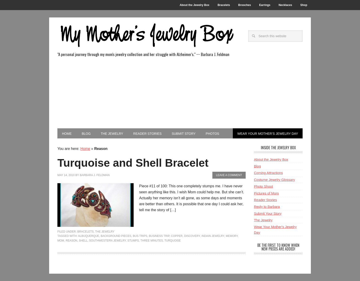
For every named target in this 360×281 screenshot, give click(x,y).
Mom (60, 240)
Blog (257, 166)
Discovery (192, 236)
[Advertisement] (180, 94)
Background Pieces (116, 236)
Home (85, 149)
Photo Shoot (263, 186)
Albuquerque (88, 236)
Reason (71, 240)
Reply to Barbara (267, 206)
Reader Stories (265, 200)
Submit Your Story (267, 213)
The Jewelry (105, 231)
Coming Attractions (268, 173)
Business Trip (159, 236)
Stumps (133, 240)
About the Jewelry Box (271, 159)
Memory (232, 236)
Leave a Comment (229, 175)
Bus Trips (140, 236)
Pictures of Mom (266, 193)
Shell (83, 240)
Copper (177, 236)
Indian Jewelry (213, 236)
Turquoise (172, 240)
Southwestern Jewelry (107, 240)
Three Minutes (151, 240)
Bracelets (85, 231)
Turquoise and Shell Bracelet (132, 163)
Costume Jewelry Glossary (274, 180)
